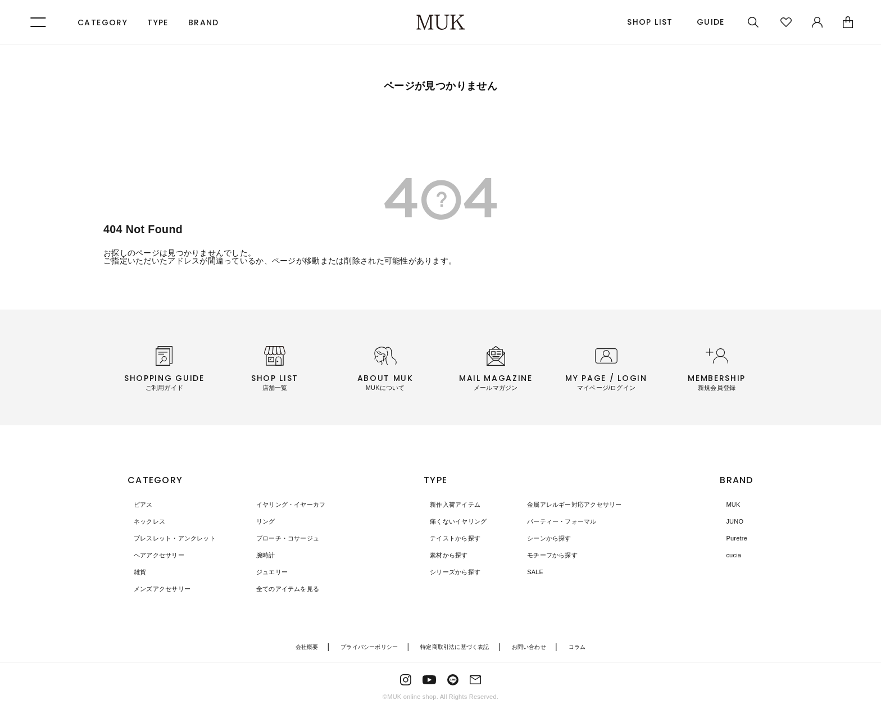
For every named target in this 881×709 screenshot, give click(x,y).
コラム (586, 646)
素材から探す (444, 555)
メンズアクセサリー (158, 589)
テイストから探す (451, 538)
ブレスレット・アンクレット (172, 538)
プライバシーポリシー (364, 646)
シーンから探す (538, 538)
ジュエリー (262, 572)
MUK (727, 504)
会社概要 (298, 646)
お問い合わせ (535, 646)
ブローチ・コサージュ (279, 538)
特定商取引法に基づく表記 (456, 646)
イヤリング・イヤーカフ (283, 504)
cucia (728, 555)
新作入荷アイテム (451, 504)
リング (255, 521)
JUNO (729, 521)
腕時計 (255, 555)
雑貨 (134, 572)
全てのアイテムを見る (279, 589)
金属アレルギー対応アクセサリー (565, 504)
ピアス (138, 504)
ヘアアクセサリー (155, 555)
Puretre (731, 538)
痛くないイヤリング (454, 521)
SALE (523, 572)
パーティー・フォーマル (551, 521)
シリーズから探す (451, 572)
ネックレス (145, 521)
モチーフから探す (541, 555)
